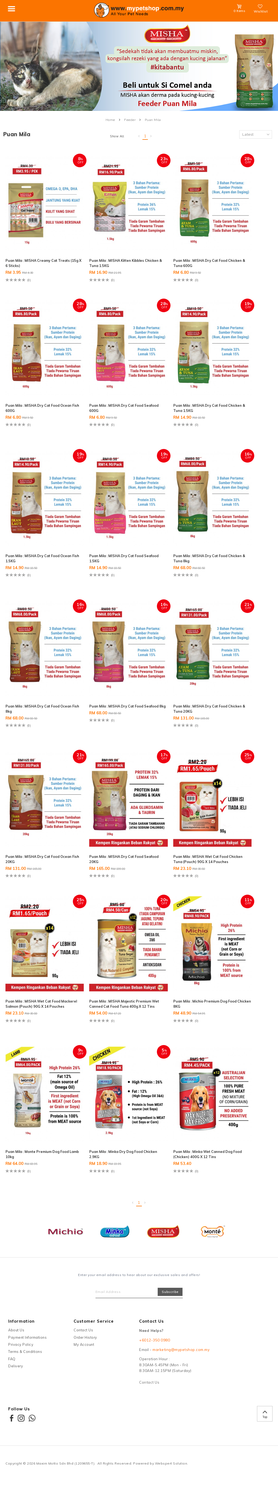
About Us (16, 1334)
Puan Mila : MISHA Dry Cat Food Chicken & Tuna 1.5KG (198, 406)
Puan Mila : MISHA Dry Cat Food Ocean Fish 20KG (42, 856)
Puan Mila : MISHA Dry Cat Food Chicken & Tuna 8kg (198, 556)
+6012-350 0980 (154, 1345)
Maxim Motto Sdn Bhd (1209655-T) (65, 1468)
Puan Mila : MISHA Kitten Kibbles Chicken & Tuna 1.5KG (117, 261)
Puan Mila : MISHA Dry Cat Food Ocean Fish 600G (42, 406)
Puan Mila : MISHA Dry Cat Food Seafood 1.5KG (117, 556)
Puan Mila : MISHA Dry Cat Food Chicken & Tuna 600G (198, 261)
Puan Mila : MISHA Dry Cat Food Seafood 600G (117, 406)
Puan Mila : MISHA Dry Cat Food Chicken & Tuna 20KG (198, 706)
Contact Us (83, 1334)
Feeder (130, 120)
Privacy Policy (20, 1349)
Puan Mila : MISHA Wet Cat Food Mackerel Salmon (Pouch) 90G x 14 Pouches (37, 1004)
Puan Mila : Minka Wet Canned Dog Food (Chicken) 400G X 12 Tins (201, 1157)
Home (110, 120)
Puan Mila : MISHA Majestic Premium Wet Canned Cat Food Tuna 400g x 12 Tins (123, 1004)
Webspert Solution (171, 1468)
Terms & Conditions (25, 1356)
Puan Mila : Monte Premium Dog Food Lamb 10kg (40, 1157)
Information (21, 1325)
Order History (85, 1342)
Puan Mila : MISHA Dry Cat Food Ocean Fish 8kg (42, 706)
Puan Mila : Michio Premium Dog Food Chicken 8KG (204, 1001)
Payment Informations (27, 1342)
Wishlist (260, 9)
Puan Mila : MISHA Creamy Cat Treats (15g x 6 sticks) (40, 261)
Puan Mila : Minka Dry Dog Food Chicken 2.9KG (117, 1157)
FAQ (12, 1363)
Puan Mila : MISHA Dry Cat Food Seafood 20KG (117, 856)
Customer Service (94, 1325)
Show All (117, 136)
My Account (84, 1349)
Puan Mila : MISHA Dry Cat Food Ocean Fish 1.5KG (42, 556)
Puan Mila (153, 120)
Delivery (15, 1370)
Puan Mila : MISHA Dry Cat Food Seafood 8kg (117, 706)
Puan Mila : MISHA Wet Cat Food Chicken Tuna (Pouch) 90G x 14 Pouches (206, 856)
